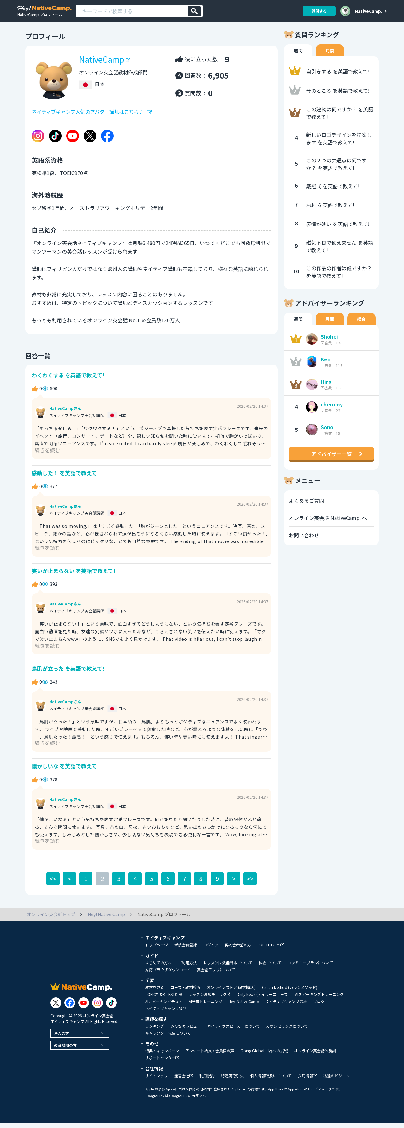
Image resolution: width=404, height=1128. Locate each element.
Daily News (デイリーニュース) (263, 1000)
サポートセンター (162, 1063)
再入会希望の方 (238, 950)
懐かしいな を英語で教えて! (65, 771)
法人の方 (61, 1038)
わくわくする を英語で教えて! (68, 380)
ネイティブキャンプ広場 (286, 1007)
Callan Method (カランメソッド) (289, 993)
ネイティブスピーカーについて (233, 1031)
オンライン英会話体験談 (315, 1056)
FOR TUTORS (271, 950)
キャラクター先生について (168, 1038)
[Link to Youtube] (83, 1007)
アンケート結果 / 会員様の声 (209, 1056)
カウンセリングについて (287, 1031)
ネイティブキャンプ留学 (166, 1014)
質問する (319, 11)
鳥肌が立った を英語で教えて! (68, 673)
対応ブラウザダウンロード (168, 975)
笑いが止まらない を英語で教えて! (73, 576)
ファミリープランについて (310, 968)
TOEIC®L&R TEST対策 (163, 1000)
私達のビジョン (336, 1081)
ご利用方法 (187, 968)
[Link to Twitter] (55, 1007)
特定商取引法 (232, 1081)
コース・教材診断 (185, 993)
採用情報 (307, 1081)
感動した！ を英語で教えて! (65, 478)
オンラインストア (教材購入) (231, 993)
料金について (270, 968)
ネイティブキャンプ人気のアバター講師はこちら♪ (88, 117)
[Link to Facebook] (69, 1007)
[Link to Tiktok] (111, 1007)
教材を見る (154, 993)
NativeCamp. (368, 11)
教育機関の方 (65, 1050)
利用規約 (207, 1081)
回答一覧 (37, 360)
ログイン (210, 950)
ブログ (318, 1007)
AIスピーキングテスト (163, 1007)
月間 (329, 55)
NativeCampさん (65, 414)
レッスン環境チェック (209, 1000)
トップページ (156, 950)
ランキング (154, 1031)
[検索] (194, 11)
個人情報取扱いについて (271, 1081)
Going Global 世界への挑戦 (264, 1056)
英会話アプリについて (216, 975)
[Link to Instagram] (97, 1007)
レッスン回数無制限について (227, 968)
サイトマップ (156, 1081)
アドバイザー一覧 (331, 459)
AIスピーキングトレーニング (319, 1000)
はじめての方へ (158, 968)
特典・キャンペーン (162, 1056)
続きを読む (47, 455)
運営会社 (183, 1081)
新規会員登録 (185, 950)
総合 (361, 324)
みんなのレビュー (185, 1031)
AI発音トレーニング (205, 1007)
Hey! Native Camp (244, 1007)
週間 (298, 55)
